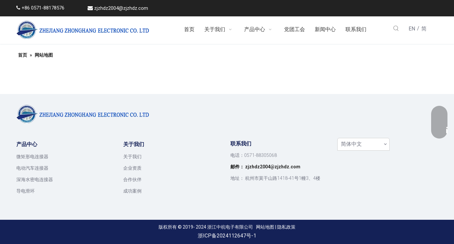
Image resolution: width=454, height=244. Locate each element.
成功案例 (132, 191)
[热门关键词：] (396, 29)
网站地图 (265, 227)
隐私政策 (286, 227)
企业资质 (132, 168)
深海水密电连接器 (34, 179)
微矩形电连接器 (32, 156)
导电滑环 (25, 191)
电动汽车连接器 (32, 168)
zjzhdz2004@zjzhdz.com (121, 8)
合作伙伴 (132, 179)
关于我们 (132, 156)
